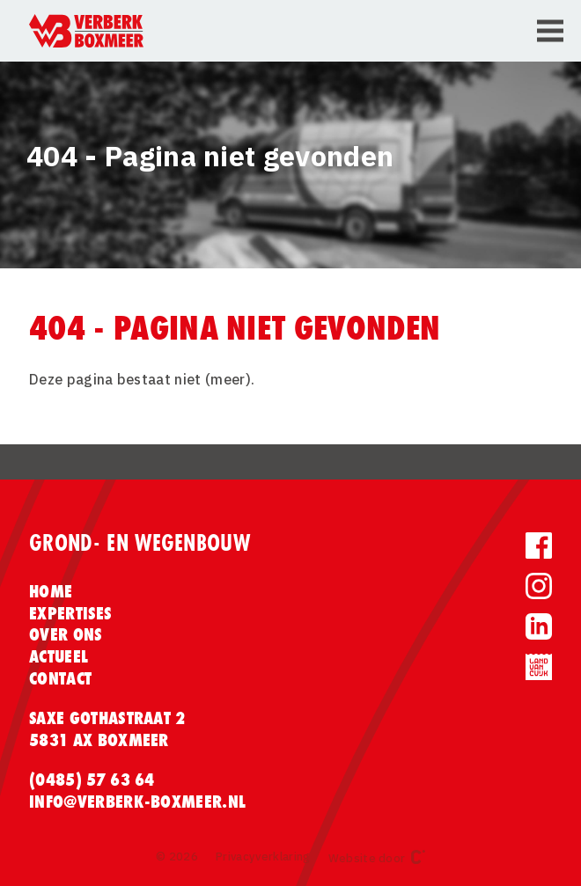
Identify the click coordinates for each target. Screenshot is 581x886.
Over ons (65, 634)
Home (50, 591)
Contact (60, 678)
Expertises (70, 613)
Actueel (58, 656)
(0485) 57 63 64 (92, 779)
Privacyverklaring (263, 856)
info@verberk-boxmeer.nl (137, 801)
